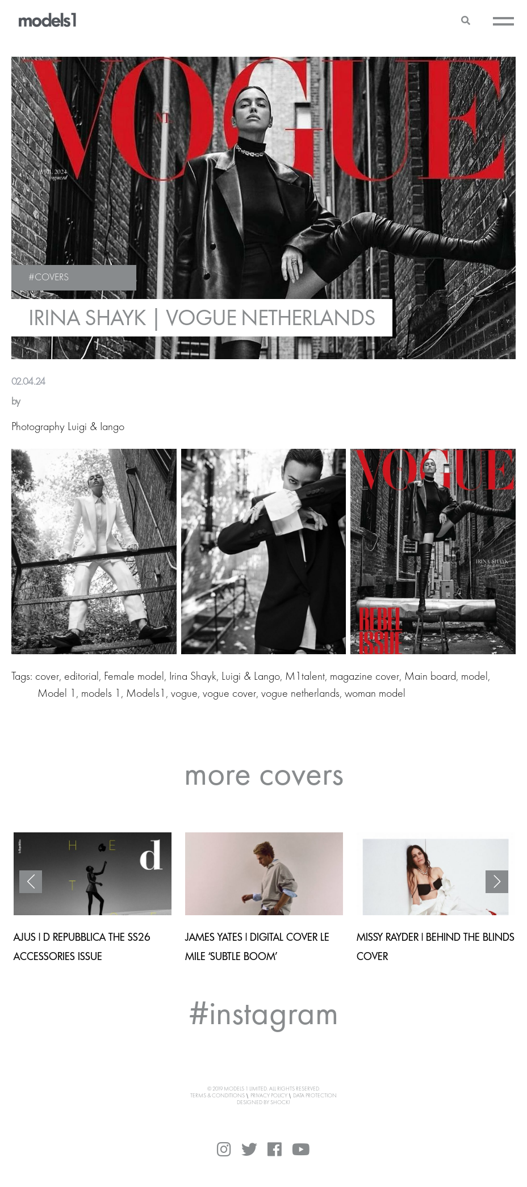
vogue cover (229, 694)
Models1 (146, 694)
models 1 (101, 694)
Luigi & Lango (250, 677)
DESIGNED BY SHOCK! (263, 1102)
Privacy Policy (268, 1095)
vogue (184, 694)
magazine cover (364, 677)
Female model (134, 677)
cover (47, 677)
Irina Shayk (192, 677)
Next (497, 881)
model (474, 677)
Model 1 (56, 694)
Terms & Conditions (217, 1095)
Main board (430, 677)
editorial (81, 677)
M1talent (305, 677)
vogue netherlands (300, 694)
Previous (30, 881)
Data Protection (315, 1095)
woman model (375, 694)
